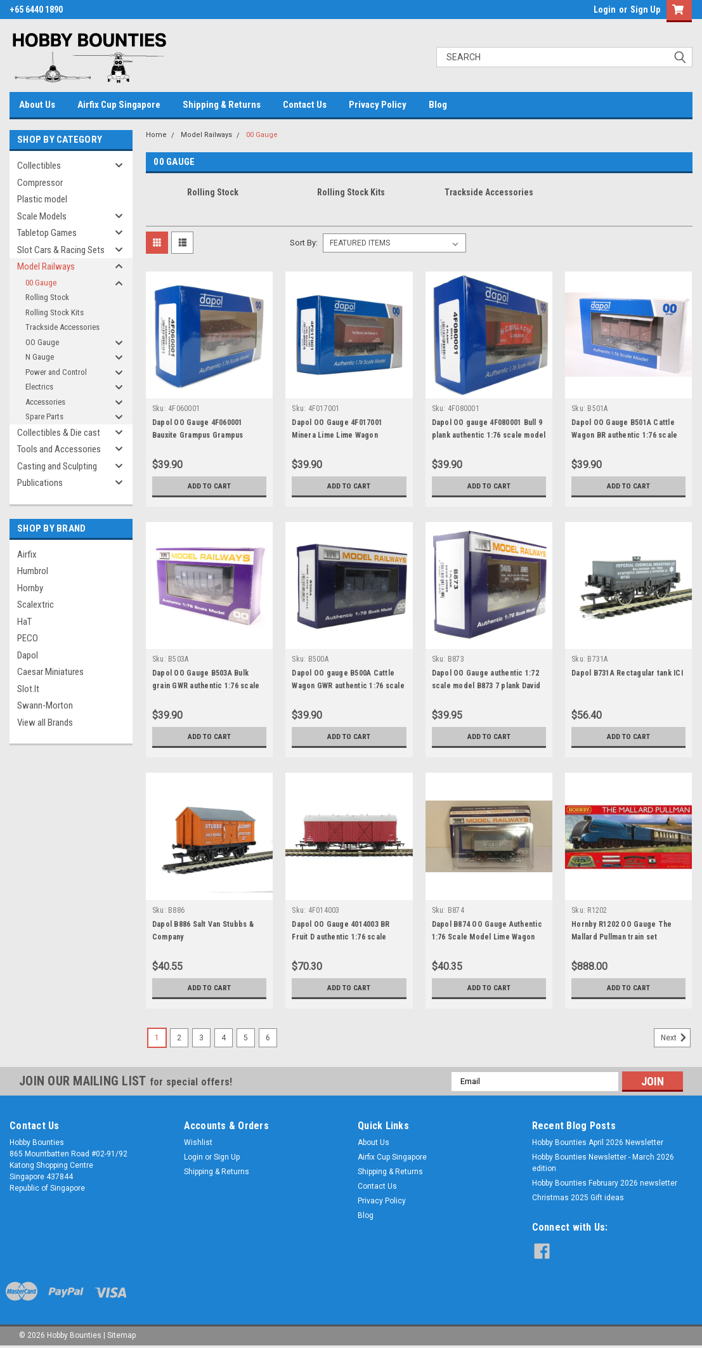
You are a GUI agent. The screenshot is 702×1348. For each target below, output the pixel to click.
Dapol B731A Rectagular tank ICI (627, 673)
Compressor (40, 182)
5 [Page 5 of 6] (246, 1037)
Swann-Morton (45, 705)
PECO (27, 638)
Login (605, 9)
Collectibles (39, 165)
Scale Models (42, 216)
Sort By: (304, 242)
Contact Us (305, 104)
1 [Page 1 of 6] (157, 1037)
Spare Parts (44, 416)
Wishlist (198, 1142)
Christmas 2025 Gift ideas (578, 1197)
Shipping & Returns (222, 104)
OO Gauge (42, 342)
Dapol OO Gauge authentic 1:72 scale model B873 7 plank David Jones (486, 686)
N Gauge (39, 357)
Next (676, 1037)
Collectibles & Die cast (58, 432)
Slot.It (28, 689)
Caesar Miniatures (50, 671)
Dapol (27, 655)
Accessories (45, 402)
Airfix (27, 554)
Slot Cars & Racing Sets (61, 250)
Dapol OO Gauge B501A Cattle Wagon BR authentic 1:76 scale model (624, 435)
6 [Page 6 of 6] (268, 1037)
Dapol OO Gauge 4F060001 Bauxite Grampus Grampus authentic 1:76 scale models (201, 435)
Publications (40, 482)
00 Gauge (40, 282)
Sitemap (121, 1335)
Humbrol (32, 571)
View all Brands (45, 722)
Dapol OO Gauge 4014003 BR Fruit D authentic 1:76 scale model (340, 937)
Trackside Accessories (62, 327)
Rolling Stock (47, 297)
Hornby (30, 588)
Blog (438, 104)
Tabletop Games (47, 233)
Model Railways (46, 266)
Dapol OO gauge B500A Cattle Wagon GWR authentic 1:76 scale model (348, 686)
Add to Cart (210, 486)
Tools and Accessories (59, 449)
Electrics (39, 386)
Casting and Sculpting (57, 466)
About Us (37, 104)
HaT (24, 621)
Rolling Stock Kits (54, 312)
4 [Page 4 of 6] (223, 1037)
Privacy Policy (377, 104)
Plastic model (42, 199)
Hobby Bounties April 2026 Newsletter (597, 1142)
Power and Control (56, 372)
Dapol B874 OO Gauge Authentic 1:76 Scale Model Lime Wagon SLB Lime (487, 937)
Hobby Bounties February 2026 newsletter (604, 1183)
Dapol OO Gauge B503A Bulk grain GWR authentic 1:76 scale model (206, 686)
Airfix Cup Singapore (118, 104)
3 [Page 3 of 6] (201, 1037)
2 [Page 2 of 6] (179, 1037)
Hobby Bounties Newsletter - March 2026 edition (603, 1163)
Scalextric (35, 604)
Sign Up (645, 9)
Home (156, 135)
